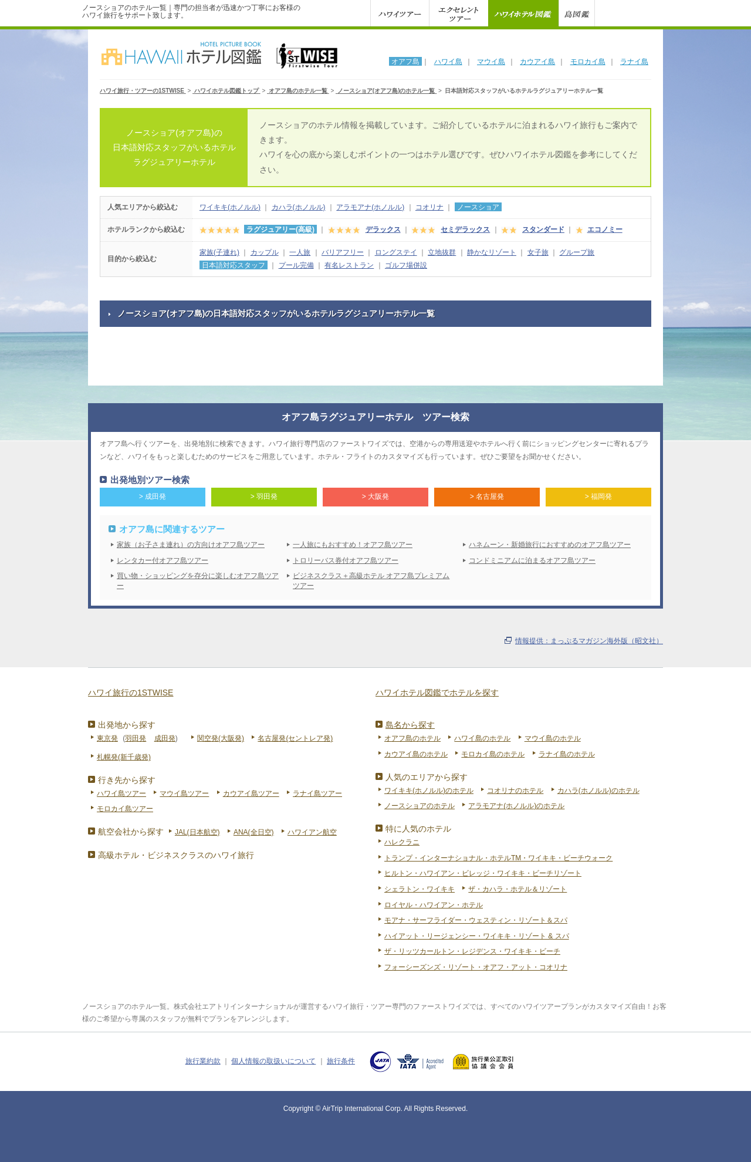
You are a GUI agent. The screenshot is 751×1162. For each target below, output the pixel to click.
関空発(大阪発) (220, 738)
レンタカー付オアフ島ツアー (162, 560)
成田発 (164, 738)
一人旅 (299, 252)
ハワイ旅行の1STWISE (130, 692)
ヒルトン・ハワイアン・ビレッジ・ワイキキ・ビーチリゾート (482, 873)
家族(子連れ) (219, 252)
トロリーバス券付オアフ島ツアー (345, 560)
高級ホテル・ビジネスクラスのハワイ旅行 (176, 855)
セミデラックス (465, 229)
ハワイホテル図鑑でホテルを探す (437, 692)
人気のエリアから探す (426, 777)
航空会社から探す (131, 831)
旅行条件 (341, 1061)
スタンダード (543, 229)
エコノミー (605, 229)
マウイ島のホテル (553, 738)
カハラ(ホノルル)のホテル (598, 790)
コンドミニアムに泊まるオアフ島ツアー (532, 560)
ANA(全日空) (254, 832)
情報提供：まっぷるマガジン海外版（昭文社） (589, 641)
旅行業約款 (203, 1061)
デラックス (383, 229)
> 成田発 (152, 496)
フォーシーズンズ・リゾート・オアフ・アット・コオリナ (475, 967)
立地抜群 (442, 252)
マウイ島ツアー (184, 793)
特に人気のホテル (418, 828)
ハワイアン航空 (312, 832)
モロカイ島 (587, 62)
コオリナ (429, 207)
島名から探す (410, 724)
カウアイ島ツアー (251, 793)
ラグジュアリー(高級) (280, 229)
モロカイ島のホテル (493, 754)
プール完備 (296, 265)
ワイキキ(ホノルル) (230, 207)
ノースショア (478, 207)
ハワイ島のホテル (482, 738)
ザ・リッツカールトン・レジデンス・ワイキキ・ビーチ (472, 951)
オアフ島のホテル (412, 738)
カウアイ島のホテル (416, 754)
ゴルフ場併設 (406, 265)
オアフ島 (405, 62)
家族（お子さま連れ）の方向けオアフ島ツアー (191, 545)
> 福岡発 (598, 496)
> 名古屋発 (487, 496)
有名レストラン (349, 265)
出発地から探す (126, 724)
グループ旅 (576, 252)
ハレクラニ (402, 842)
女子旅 (538, 252)
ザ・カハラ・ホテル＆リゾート (517, 889)
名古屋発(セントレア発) (295, 738)
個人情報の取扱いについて (273, 1061)
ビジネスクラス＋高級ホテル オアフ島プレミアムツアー (371, 581)
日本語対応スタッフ (233, 265)
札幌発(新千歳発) (124, 757)
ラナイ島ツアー (317, 793)
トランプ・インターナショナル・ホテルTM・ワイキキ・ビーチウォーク (498, 858)
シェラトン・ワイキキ (419, 889)
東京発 (107, 738)
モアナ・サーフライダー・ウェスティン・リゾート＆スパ (475, 920)
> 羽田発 (264, 496)
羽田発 (135, 738)
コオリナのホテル (515, 790)
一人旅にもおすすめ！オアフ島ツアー (352, 545)
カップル (265, 252)
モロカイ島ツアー (125, 809)
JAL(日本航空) (197, 832)
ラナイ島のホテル (567, 754)
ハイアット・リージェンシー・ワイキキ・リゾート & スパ (476, 936)
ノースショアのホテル (419, 806)
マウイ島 (491, 62)
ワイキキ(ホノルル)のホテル (428, 790)
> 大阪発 (375, 496)
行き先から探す (126, 780)
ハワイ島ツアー (121, 793)
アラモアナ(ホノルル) (370, 207)
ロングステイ (396, 252)
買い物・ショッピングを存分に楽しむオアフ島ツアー (198, 581)
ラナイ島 (634, 62)
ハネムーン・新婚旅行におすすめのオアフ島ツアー (550, 545)
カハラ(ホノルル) (299, 207)
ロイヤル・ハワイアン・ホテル (433, 905)
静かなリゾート (491, 252)
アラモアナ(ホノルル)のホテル (516, 806)
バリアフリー (343, 252)
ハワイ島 (448, 62)
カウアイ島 (537, 62)
